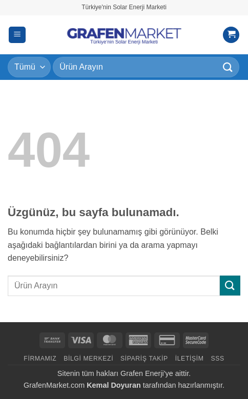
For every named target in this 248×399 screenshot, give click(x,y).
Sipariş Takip (144, 358)
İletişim (189, 358)
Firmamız (40, 358)
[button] (17, 35)
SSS (217, 358)
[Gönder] (228, 67)
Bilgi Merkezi (88, 358)
